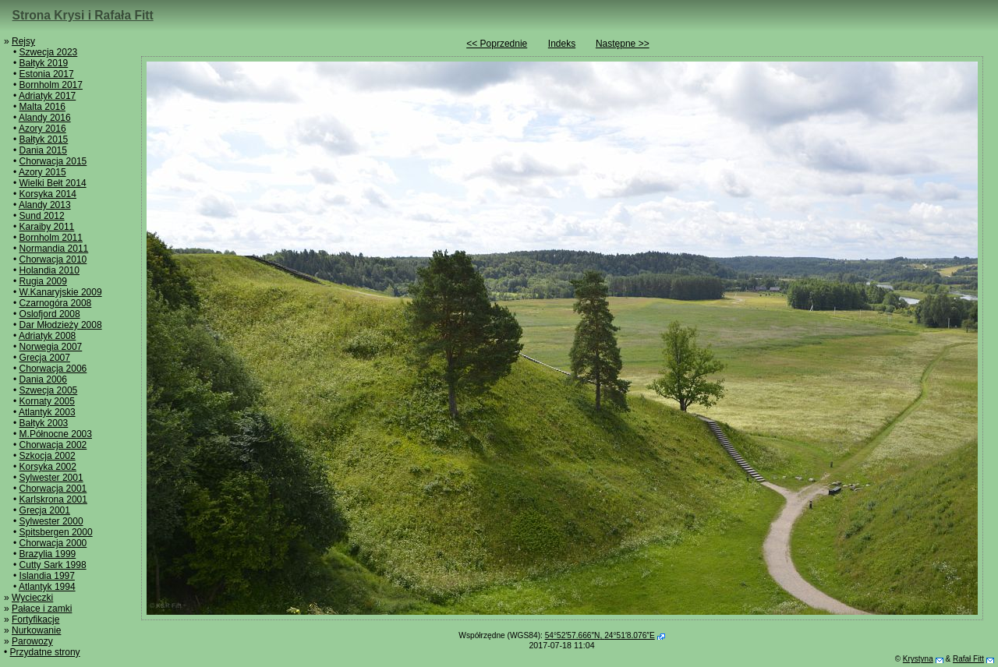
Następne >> (622, 43)
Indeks (561, 43)
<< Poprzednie (496, 43)
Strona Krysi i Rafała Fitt (83, 15)
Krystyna (918, 659)
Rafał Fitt (968, 659)
